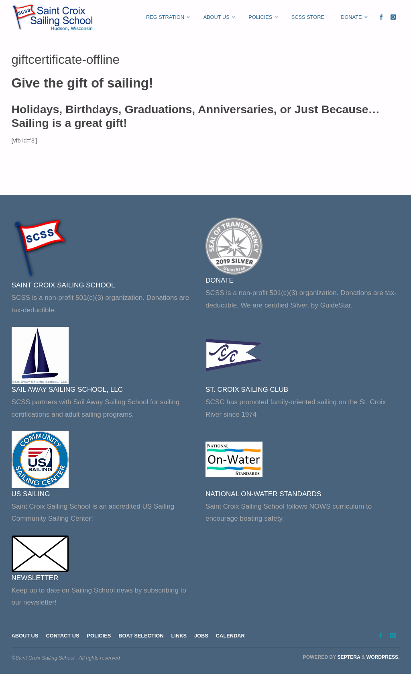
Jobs (201, 636)
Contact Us (62, 636)
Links (179, 636)
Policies (99, 636)
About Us (25, 636)
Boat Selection (140, 636)
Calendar (230, 636)
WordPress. (383, 657)
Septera (348, 657)
